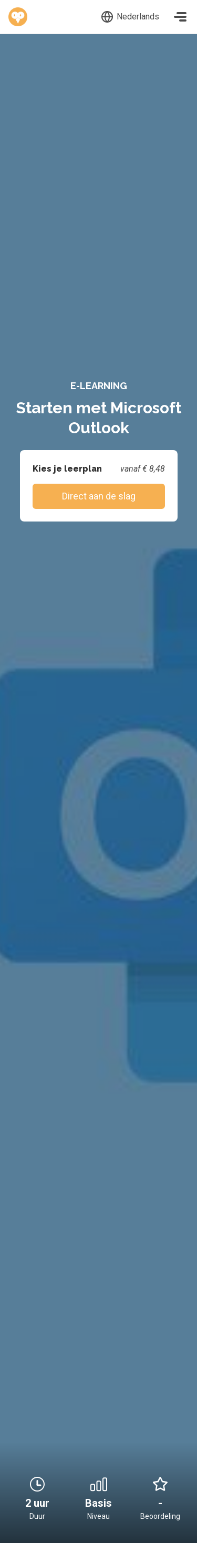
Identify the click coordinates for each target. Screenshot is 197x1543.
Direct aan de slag (99, 496)
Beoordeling (160, 1516)
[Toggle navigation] (180, 16)
